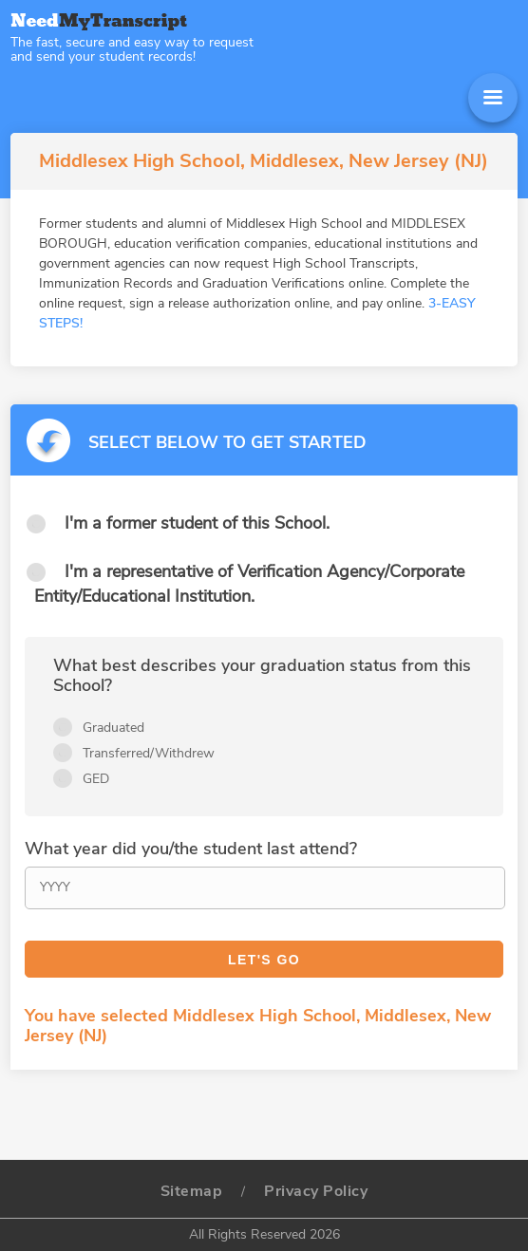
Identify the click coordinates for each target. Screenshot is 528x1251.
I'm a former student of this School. (197, 523)
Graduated (113, 728)
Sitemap (191, 1191)
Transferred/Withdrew (149, 753)
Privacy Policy (316, 1191)
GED (96, 779)
